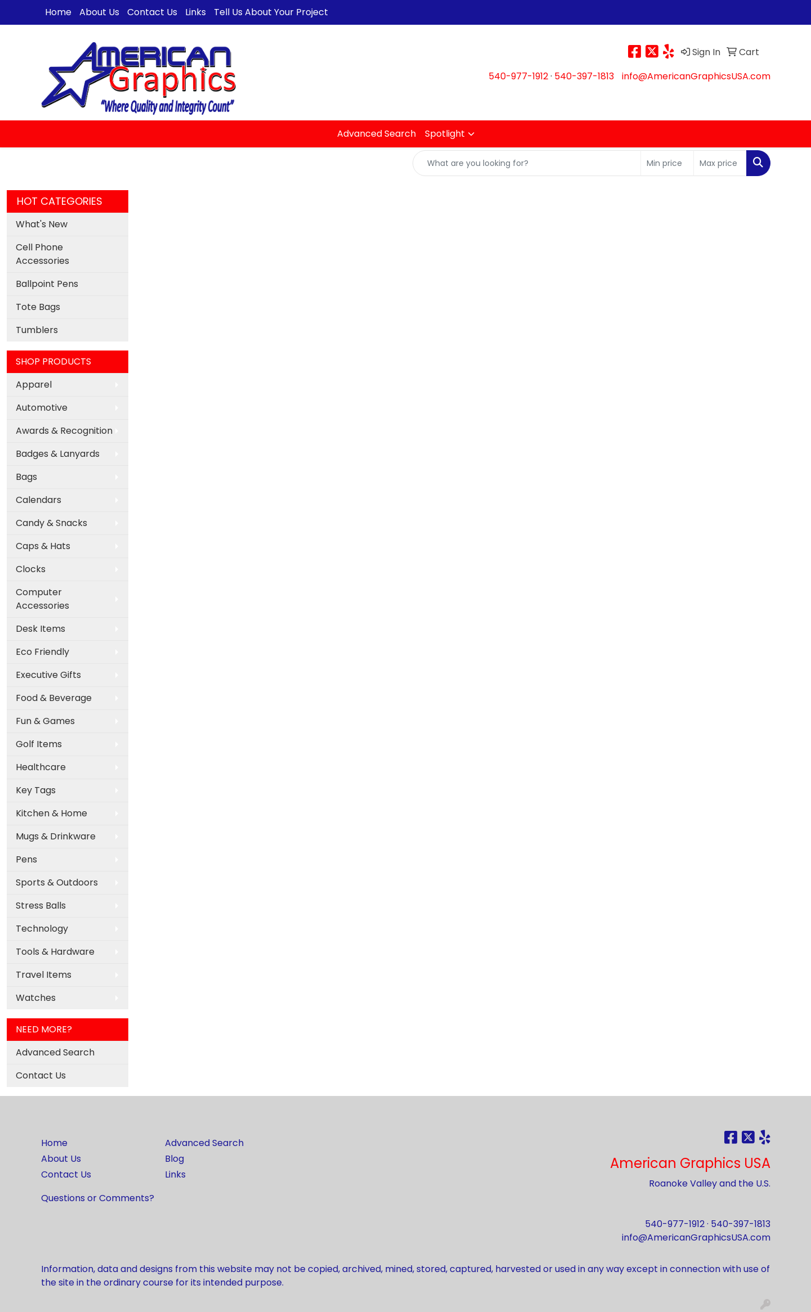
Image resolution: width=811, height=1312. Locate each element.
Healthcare (41, 767)
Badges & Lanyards (58, 453)
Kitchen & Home (51, 813)
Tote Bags (38, 306)
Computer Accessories (42, 599)
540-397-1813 (584, 76)
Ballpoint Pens (47, 283)
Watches (36, 997)
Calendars (38, 499)
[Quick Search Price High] (720, 163)
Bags (26, 476)
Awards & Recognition (64, 430)
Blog (174, 1158)
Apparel (34, 384)
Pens (26, 859)
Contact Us (152, 12)
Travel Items (43, 974)
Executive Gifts (48, 674)
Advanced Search (376, 133)
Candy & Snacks (51, 522)
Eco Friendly (42, 651)
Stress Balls (41, 905)
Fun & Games (45, 721)
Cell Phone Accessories (42, 254)
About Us (99, 12)
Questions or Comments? (97, 1198)
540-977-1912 (518, 76)
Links (195, 12)
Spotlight (445, 133)
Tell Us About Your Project (271, 12)
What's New (42, 224)
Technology (42, 928)
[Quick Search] (527, 163)
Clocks (31, 569)
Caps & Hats (43, 546)
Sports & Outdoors (57, 882)
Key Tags (36, 790)
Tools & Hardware (55, 951)
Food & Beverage (54, 697)
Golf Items (39, 744)
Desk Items (40, 628)
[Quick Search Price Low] (667, 163)
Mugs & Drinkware (56, 836)
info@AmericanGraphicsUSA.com (696, 76)
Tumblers (37, 329)
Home (58, 12)
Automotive (42, 407)
